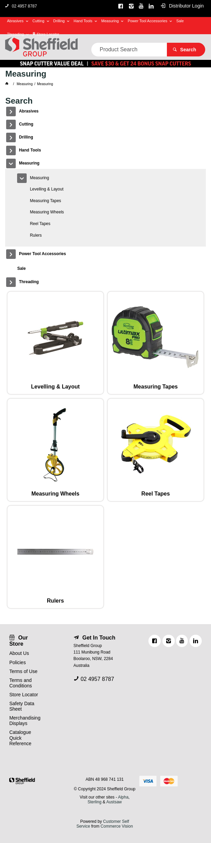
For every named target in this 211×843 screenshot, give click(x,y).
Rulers (36, 235)
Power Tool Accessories (147, 21)
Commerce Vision (117, 826)
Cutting (38, 21)
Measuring (110, 21)
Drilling (59, 21)
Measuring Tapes (45, 200)
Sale (180, 21)
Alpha (123, 797)
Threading (15, 34)
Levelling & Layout (46, 189)
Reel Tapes (40, 223)
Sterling (95, 802)
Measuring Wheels (47, 212)
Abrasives (15, 21)
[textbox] (129, 49)
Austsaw (114, 802)
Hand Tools (83, 21)
